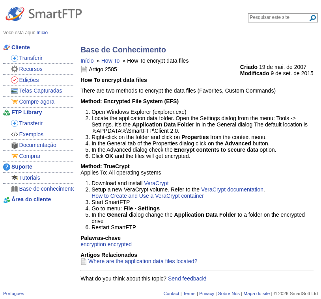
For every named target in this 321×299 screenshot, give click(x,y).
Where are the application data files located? (142, 261)
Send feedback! (187, 278)
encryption (93, 244)
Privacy (206, 293)
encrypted (120, 244)
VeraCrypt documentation (232, 189)
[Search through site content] (279, 17)
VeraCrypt (156, 183)
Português (13, 293)
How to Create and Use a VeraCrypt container (147, 196)
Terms (189, 293)
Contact (171, 293)
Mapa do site (256, 293)
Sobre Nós (229, 293)
